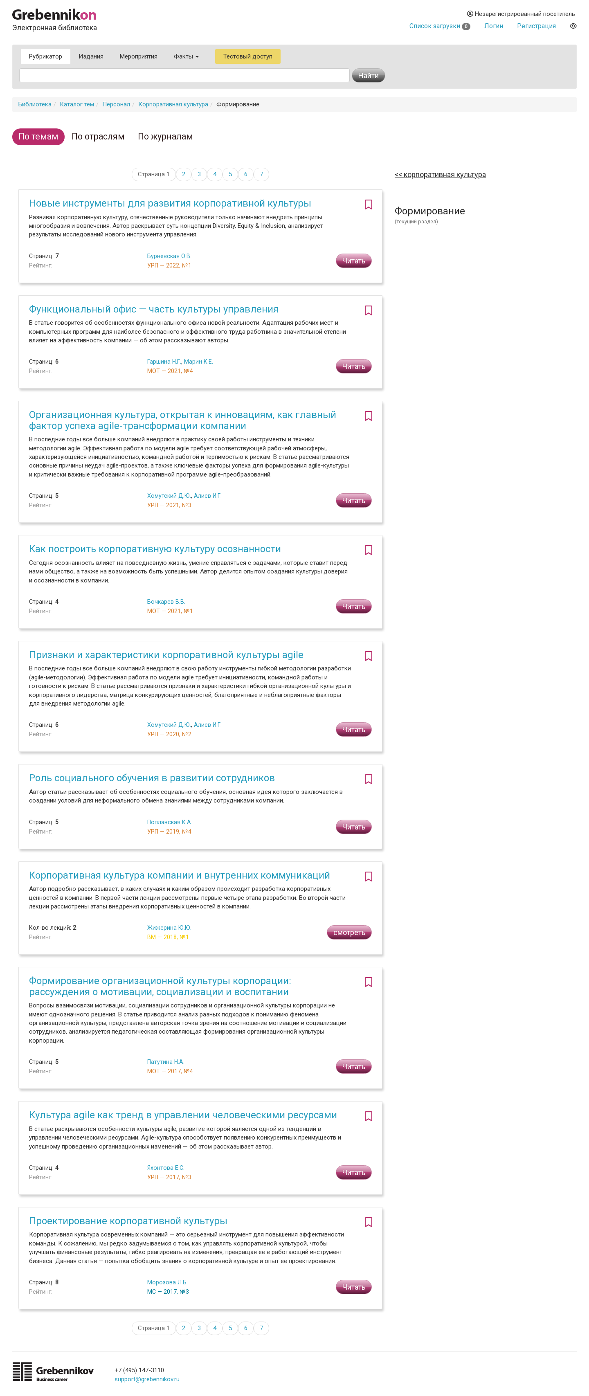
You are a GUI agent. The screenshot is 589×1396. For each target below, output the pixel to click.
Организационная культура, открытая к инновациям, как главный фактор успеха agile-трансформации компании (182, 420)
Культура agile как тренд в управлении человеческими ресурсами (183, 1115)
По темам (38, 136)
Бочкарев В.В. (166, 601)
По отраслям (98, 136)
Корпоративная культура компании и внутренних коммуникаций (179, 875)
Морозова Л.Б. (167, 1282)
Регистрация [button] (536, 26)
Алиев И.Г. (208, 495)
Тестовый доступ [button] (247, 56)
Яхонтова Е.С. (165, 1167)
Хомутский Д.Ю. (169, 495)
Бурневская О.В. (169, 256)
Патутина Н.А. (165, 1062)
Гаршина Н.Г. (164, 361)
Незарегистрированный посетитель (521, 14)
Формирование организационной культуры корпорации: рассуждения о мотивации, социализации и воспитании (160, 986)
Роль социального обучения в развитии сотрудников (152, 778)
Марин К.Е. (198, 361)
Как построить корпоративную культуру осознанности (155, 549)
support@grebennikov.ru (147, 1379)
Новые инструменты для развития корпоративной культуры (170, 203)
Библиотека (35, 104)
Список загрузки (439, 26)
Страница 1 (154, 174)
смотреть (349, 932)
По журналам (165, 136)
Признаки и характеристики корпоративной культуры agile (166, 655)
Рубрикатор (45, 56)
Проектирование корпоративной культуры (128, 1221)
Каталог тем (77, 104)
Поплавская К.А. (169, 822)
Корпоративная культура (173, 104)
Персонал (116, 104)
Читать (353, 260)
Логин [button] (493, 26)
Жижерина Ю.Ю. (169, 927)
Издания (91, 56)
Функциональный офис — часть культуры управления (154, 309)
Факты (186, 56)
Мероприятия (138, 56)
